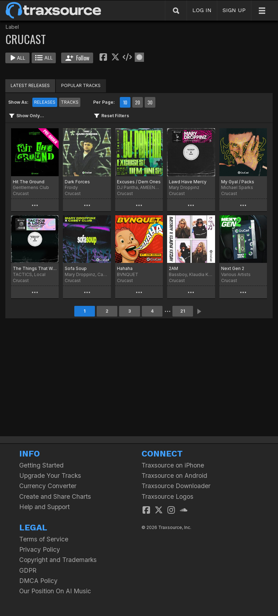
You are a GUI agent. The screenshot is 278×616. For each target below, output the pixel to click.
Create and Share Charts (55, 496)
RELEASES (44, 102)
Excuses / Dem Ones (139, 181)
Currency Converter (47, 486)
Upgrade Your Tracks (50, 475)
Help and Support (44, 506)
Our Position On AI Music (55, 591)
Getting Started (41, 465)
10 (125, 102)
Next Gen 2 (232, 268)
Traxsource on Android (174, 475)
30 (150, 102)
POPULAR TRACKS (81, 85)
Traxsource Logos (167, 496)
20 (137, 102)
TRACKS (70, 102)
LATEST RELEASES (30, 85)
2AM (173, 268)
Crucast (21, 193)
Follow (77, 58)
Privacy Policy (39, 549)
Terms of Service (43, 539)
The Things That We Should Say (35, 268)
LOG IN (202, 10)
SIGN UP (234, 10)
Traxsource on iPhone (172, 465)
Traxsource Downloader (175, 486)
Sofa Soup (76, 268)
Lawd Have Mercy (188, 181)
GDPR (28, 570)
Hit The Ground (28, 181)
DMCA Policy (38, 580)
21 (182, 311)
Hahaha (125, 268)
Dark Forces (77, 181)
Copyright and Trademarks (58, 559)
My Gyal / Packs (237, 181)
